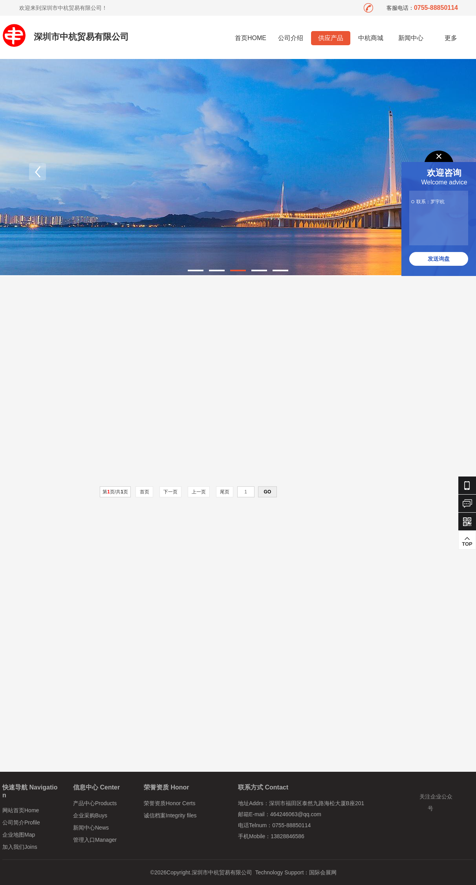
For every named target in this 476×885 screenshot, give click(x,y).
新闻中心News (91, 827)
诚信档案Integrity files (170, 815)
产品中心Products (95, 803)
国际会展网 (323, 872)
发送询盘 (439, 259)
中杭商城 (370, 38)
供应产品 (330, 38)
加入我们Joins (19, 847)
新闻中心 (410, 38)
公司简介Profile (21, 822)
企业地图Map (18, 835)
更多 (451, 38)
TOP (467, 541)
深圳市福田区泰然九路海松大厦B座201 (316, 803)
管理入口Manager (95, 840)
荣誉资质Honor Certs (169, 803)
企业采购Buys (90, 815)
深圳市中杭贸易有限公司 (81, 37)
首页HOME (250, 38)
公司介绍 (290, 38)
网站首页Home (20, 810)
